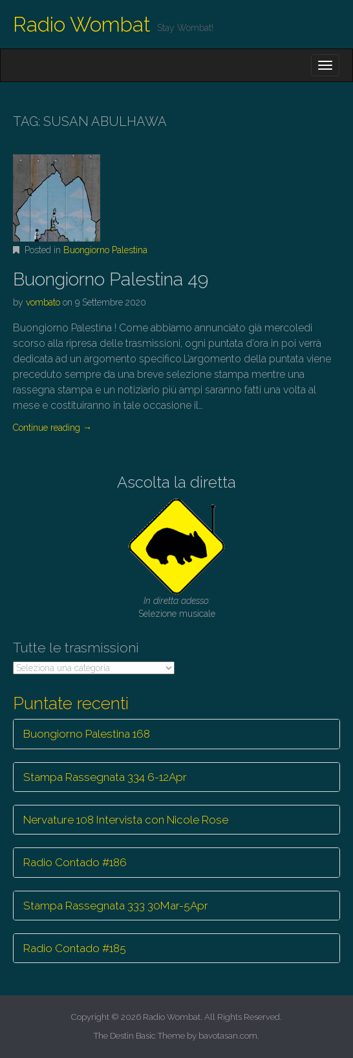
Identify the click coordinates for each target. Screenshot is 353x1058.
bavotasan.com (227, 1036)
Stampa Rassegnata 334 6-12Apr (105, 777)
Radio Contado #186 (75, 862)
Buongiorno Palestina (105, 250)
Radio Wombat (82, 24)
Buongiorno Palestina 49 (110, 279)
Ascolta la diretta (176, 482)
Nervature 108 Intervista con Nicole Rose (125, 819)
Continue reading (52, 427)
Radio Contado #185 (74, 948)
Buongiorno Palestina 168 (86, 733)
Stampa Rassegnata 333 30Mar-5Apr (115, 905)
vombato (43, 302)
